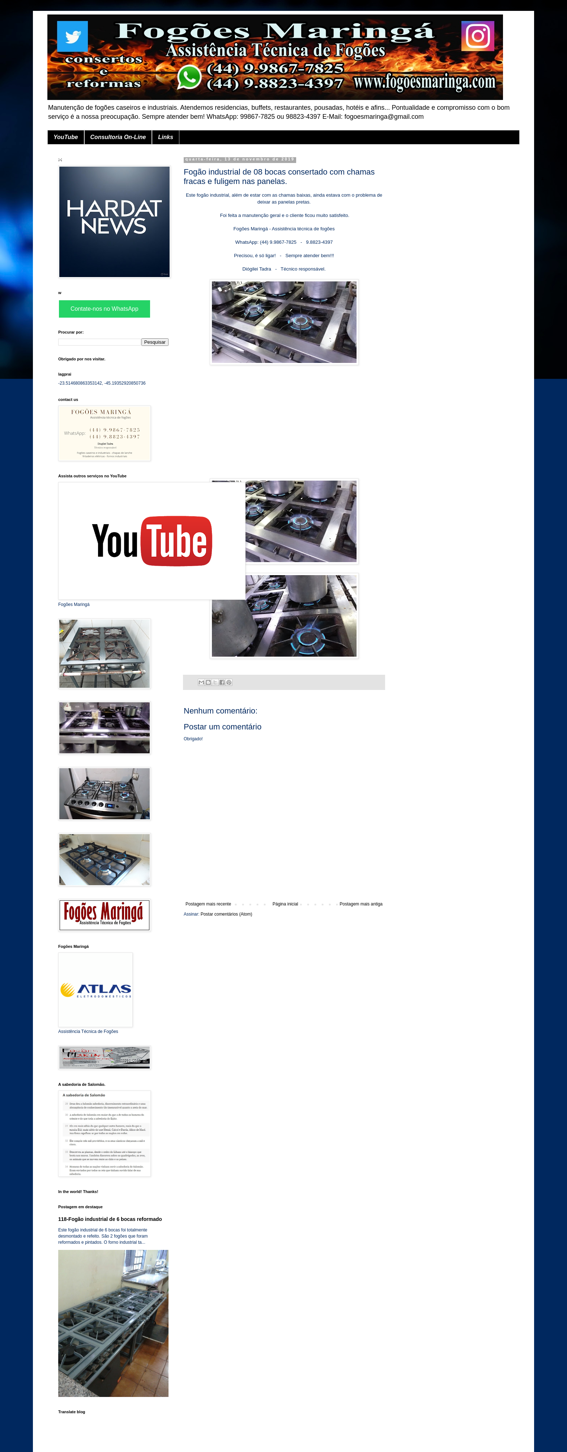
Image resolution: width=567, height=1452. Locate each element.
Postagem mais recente (208, 904)
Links (165, 137)
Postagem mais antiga (361, 904)
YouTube (66, 137)
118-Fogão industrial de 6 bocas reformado (110, 1219)
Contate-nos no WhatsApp (104, 309)
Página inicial (285, 904)
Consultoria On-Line (118, 137)
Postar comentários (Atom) (226, 914)
